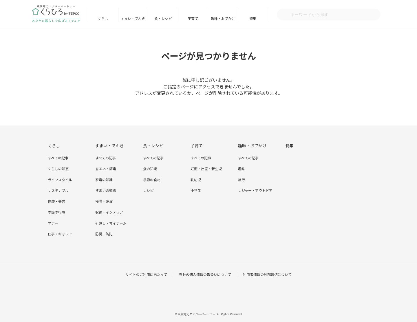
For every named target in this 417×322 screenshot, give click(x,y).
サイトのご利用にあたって (146, 274)
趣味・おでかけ (223, 18)
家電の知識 (104, 179)
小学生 (196, 190)
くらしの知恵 (58, 168)
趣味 (241, 168)
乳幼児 (196, 179)
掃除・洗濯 (104, 201)
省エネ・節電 (105, 168)
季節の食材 (151, 179)
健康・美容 (56, 201)
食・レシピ (163, 18)
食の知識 (150, 168)
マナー (53, 223)
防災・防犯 (104, 233)
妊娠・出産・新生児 (206, 168)
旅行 (241, 179)
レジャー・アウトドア (255, 190)
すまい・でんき (133, 18)
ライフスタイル (60, 179)
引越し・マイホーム (111, 223)
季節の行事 (56, 212)
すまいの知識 (105, 190)
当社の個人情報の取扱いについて (205, 274)
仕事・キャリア (60, 233)
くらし (103, 18)
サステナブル (58, 190)
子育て (193, 18)
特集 (252, 18)
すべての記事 (58, 157)
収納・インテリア (109, 212)
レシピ (148, 190)
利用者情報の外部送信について (267, 274)
